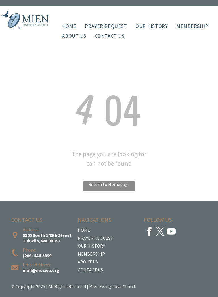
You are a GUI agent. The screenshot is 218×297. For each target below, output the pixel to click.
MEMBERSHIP (91, 254)
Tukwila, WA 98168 (41, 241)
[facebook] (149, 232)
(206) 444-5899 (37, 255)
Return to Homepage (109, 184)
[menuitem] (69, 26)
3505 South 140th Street (47, 235)
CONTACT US (90, 270)
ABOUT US (88, 262)
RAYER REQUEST (97, 238)
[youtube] (171, 232)
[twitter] (160, 232)
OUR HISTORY (91, 246)
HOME (84, 230)
